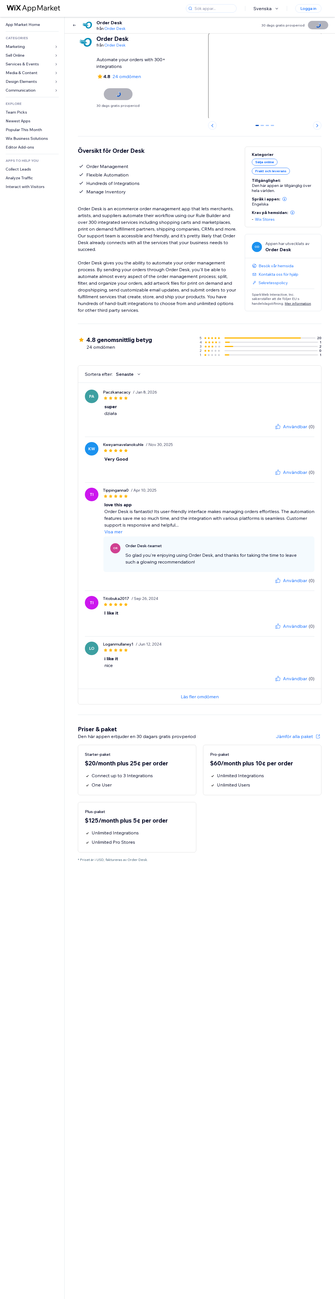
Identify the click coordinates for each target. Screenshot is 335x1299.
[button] (284, 199)
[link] (32, 24)
